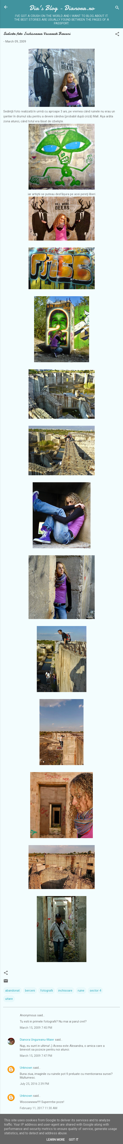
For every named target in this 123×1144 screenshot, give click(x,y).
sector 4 (95, 990)
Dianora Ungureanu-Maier (37, 1039)
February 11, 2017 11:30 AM (38, 1108)
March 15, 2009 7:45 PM (36, 1028)
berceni (30, 990)
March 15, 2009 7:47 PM (36, 1056)
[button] (117, 35)
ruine (81, 990)
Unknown (26, 1068)
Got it (73, 1140)
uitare (9, 999)
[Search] (117, 8)
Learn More (56, 1140)
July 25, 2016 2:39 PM (34, 1084)
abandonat (12, 990)
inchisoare (65, 990)
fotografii (46, 990)
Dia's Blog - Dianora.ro (61, 8)
